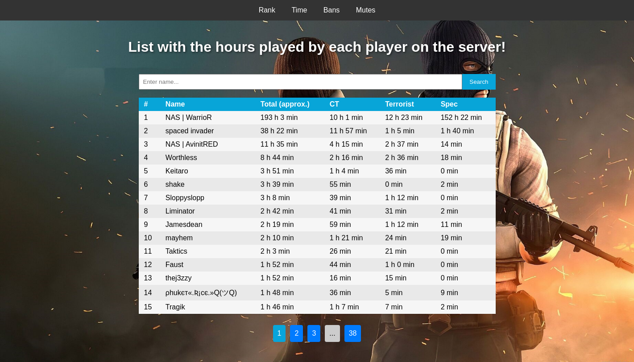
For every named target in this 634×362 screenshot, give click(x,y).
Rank (267, 10)
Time (299, 10)
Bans (331, 10)
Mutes (366, 10)
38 (353, 333)
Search (478, 81)
